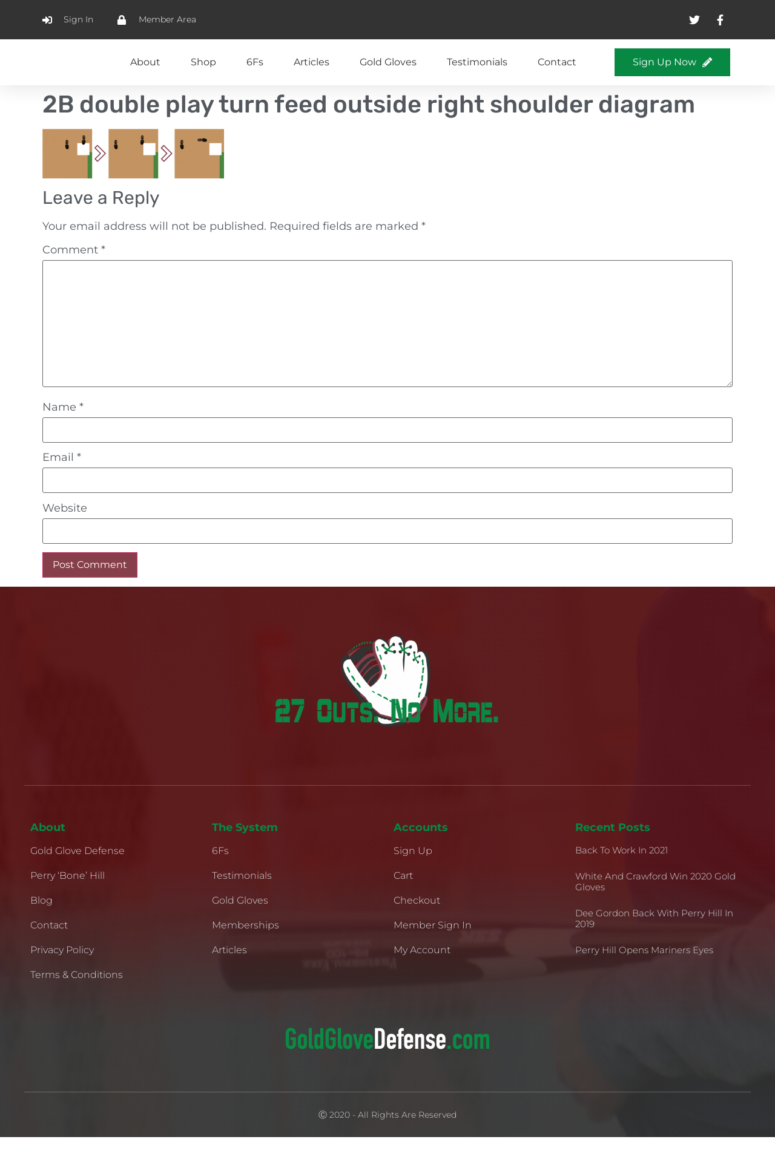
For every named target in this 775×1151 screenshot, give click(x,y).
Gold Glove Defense (77, 864)
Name (63, 420)
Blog (41, 914)
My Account (422, 964)
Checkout (417, 914)
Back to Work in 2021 (621, 864)
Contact (557, 68)
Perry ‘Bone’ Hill (67, 889)
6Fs (254, 68)
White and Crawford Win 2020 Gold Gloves (655, 895)
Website (64, 521)
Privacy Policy (62, 964)
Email (61, 471)
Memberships (245, 939)
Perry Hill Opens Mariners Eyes (644, 964)
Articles (311, 68)
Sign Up (413, 864)
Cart (403, 889)
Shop (203, 68)
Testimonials (477, 68)
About (145, 68)
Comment (73, 263)
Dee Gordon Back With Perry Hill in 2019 (654, 932)
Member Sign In (433, 939)
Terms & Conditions (76, 988)
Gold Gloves (388, 68)
